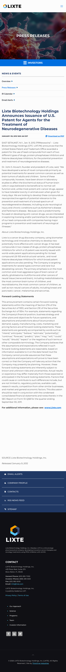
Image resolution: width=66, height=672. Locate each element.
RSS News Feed (14, 500)
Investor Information (18, 625)
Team (12, 620)
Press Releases (9, 87)
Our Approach (15, 606)
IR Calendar (7, 94)
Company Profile (16, 483)
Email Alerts (7, 100)
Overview (6, 81)
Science (13, 611)
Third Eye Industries (40, 663)
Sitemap (10, 509)
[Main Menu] (61, 6)
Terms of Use (23, 595)
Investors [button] (33, 62)
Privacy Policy (11, 595)
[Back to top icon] (33, 655)
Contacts (11, 492)
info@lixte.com (17, 584)
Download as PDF (54, 136)
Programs (13, 616)
